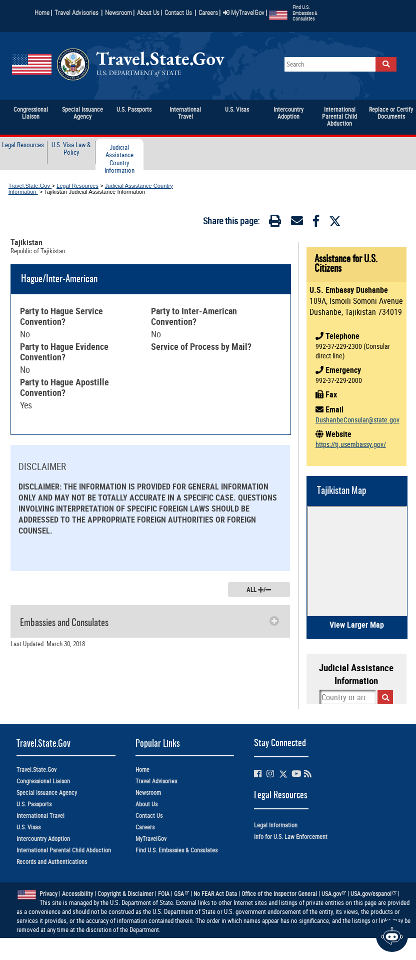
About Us (149, 12)
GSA (181, 893)
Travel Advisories (76, 12)
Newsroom (118, 12)
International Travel (40, 815)
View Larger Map (357, 624)
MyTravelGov (243, 12)
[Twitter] (335, 221)
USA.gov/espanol (373, 893)
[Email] (297, 223)
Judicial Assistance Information (356, 674)
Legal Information (276, 825)
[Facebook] (316, 223)
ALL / (258, 589)
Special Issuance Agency (46, 792)
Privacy (49, 893)
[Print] (275, 223)
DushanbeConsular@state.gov (358, 419)
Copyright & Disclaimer (126, 893)
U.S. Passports (34, 804)
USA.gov (334, 893)
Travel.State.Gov (30, 186)
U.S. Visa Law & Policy (71, 149)
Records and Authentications (51, 861)
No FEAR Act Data (215, 893)
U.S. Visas (28, 827)
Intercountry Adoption (43, 838)
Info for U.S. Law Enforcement (291, 836)
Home (42, 12)
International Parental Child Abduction (63, 850)
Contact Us (179, 12)
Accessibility (77, 893)
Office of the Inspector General (279, 893)
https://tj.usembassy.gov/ (351, 444)
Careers (208, 12)
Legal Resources (23, 145)
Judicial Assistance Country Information (119, 159)
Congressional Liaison (43, 781)
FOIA (164, 893)
